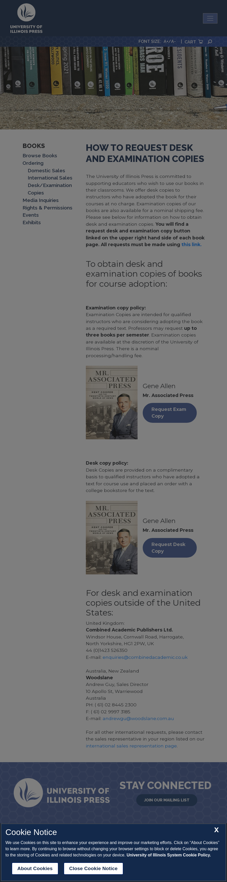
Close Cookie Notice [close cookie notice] (93, 868)
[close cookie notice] (216, 830)
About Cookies (35, 868)
